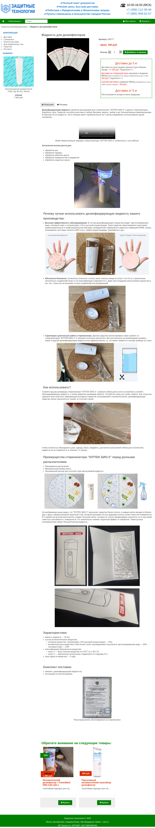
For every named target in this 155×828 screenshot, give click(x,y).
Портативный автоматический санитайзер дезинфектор (96, 782)
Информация (15, 21)
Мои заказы (129, 21)
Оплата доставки (11, 42)
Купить (65, 803)
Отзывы (62, 105)
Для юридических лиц (13, 44)
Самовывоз (9, 39)
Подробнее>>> (126, 70)
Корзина (145, 21)
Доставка (8, 37)
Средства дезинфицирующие (14, 27)
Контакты (8, 49)
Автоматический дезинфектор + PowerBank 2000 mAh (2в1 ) (56, 782)
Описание (48, 105)
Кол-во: (104, 52)
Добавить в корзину (135, 52)
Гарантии (8, 47)
